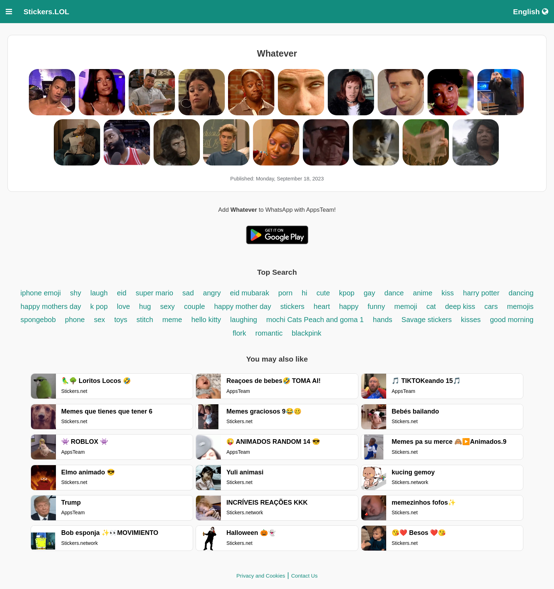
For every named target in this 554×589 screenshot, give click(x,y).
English (530, 11)
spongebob (38, 320)
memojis (520, 306)
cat (431, 306)
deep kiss (460, 306)
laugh (99, 293)
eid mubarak (250, 293)
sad (188, 293)
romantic (269, 333)
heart (322, 306)
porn (285, 293)
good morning (511, 320)
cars (491, 306)
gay (369, 293)
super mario (155, 293)
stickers (292, 306)
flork (239, 333)
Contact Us (304, 576)
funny (376, 306)
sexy (167, 306)
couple (195, 306)
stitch (144, 320)
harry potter (481, 293)
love (124, 306)
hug (145, 306)
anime (422, 293)
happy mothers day (50, 306)
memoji (405, 306)
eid (121, 293)
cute (324, 293)
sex (99, 320)
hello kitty (206, 320)
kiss (447, 293)
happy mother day (242, 306)
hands (383, 320)
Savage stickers (427, 320)
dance (394, 293)
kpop (346, 293)
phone (75, 320)
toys (121, 320)
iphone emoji (40, 293)
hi (304, 293)
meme (172, 320)
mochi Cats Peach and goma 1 (315, 320)
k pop (99, 306)
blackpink (306, 333)
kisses (471, 320)
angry (213, 293)
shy (75, 293)
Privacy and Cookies (261, 576)
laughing (244, 320)
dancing (521, 293)
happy (350, 306)
